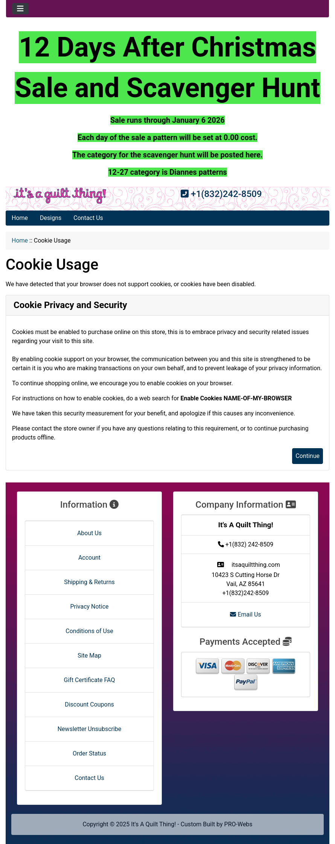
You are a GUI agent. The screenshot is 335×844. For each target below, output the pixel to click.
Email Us (245, 614)
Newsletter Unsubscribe (90, 729)
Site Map (89, 655)
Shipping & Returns (89, 582)
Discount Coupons (89, 704)
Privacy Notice (89, 606)
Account (89, 557)
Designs (50, 217)
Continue (307, 455)
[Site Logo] (60, 196)
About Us (89, 533)
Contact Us (88, 217)
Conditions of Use (89, 631)
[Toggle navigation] (20, 8)
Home (20, 217)
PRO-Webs (238, 824)
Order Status (89, 753)
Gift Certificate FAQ (89, 680)
